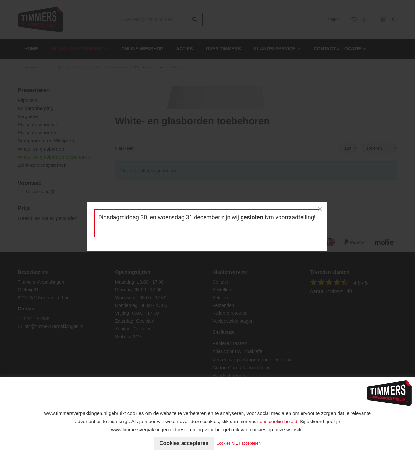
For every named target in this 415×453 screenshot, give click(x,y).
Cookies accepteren (184, 443)
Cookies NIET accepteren (239, 443)
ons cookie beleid (278, 421)
